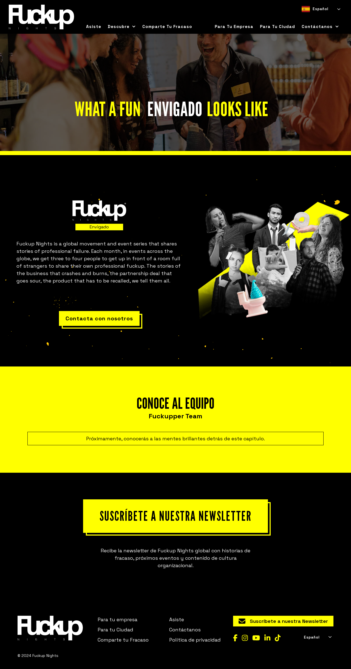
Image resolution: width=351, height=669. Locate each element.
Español (315, 9)
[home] (41, 17)
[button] (121, 26)
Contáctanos (185, 629)
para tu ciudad (277, 26)
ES (304, 17)
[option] (313, 18)
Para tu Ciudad (115, 629)
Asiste (93, 26)
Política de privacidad (195, 640)
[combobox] (320, 9)
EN (314, 17)
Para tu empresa (234, 26)
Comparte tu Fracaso (167, 26)
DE (323, 17)
